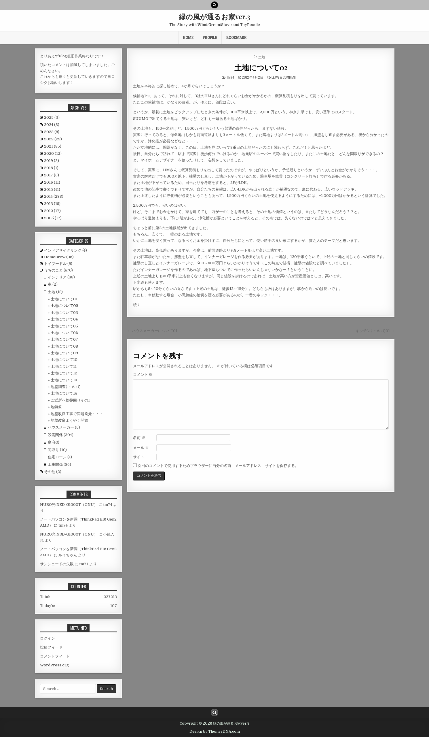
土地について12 (64, 373)
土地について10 (64, 359)
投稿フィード (51, 647)
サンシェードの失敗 (57, 564)
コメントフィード (55, 656)
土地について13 (64, 380)
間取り (53, 450)
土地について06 (64, 333)
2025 (52, 117)
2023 (51, 132)
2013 (52, 203)
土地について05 (64, 326)
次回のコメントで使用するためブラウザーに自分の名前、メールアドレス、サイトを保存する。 (218, 465)
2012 (52, 211)
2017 (51, 175)
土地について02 (261, 67)
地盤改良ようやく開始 (69, 420)
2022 (53, 139)
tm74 (230, 77)
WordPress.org (54, 665)
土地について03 (64, 312)
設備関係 (55, 435)
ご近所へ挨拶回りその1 (70, 400)
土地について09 (64, 353)
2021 (52, 146)
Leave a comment (284, 77)
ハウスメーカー (61, 427)
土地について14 (64, 393)
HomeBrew (54, 257)
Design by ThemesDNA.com (214, 732)
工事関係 (55, 464)
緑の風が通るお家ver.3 (214, 16)
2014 (53, 196)
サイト (138, 457)
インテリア (57, 277)
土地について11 (64, 366)
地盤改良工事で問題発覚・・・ (77, 414)
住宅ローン (57, 457)
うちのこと (53, 270)
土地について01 (64, 299)
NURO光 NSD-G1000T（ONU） (69, 504)
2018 (51, 168)
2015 (52, 189)
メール (141, 448)
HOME (188, 37)
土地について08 (64, 346)
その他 (49, 472)
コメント (143, 374)
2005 (53, 218)
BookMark (236, 37)
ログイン (47, 638)
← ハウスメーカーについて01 (152, 331)
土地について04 (64, 319)
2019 (51, 161)
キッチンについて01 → (375, 331)
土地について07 (64, 339)
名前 (139, 438)
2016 (52, 182)
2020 (53, 153)
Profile (210, 37)
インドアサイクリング (62, 250)
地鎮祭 (56, 407)
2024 (51, 124)
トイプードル (55, 263)
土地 (261, 56)
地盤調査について (66, 386)
